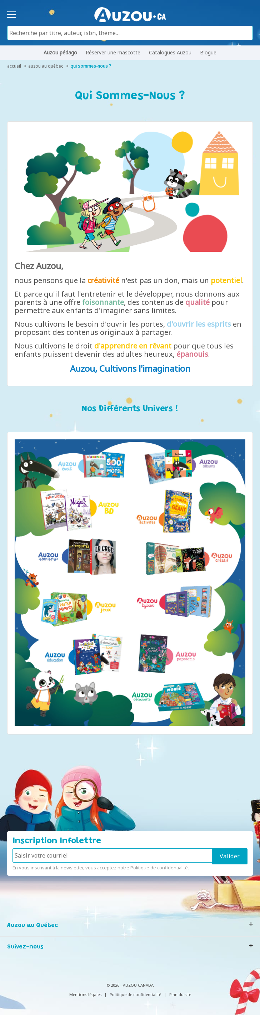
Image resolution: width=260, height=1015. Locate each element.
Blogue (208, 52)
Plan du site (180, 994)
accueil (14, 66)
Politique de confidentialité (159, 867)
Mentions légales (85, 994)
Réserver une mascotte (113, 52)
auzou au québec (45, 66)
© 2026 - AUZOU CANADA (130, 985)
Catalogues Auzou (170, 52)
